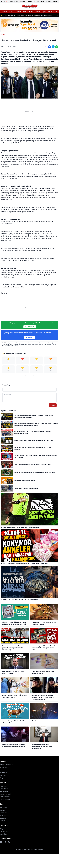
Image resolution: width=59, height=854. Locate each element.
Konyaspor (3, 807)
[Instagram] (9, 842)
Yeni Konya (3, 772)
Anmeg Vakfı (4, 767)
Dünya (57, 12)
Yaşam (50, 12)
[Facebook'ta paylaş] (49, 46)
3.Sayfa (37, 12)
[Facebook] (1, 842)
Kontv (2, 770)
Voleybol (2, 820)
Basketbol (3, 818)
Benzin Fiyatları (5, 799)
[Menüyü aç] (2, 6)
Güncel (11, 12)
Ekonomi (18, 12)
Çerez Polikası (4, 831)
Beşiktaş (2, 810)
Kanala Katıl (29, 327)
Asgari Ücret (4, 786)
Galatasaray (3, 813)
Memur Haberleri (5, 794)
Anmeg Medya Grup (6, 765)
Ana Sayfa (4, 12)
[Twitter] (6, 842)
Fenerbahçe (3, 815)
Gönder (53, 405)
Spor (24, 12)
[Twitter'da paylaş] (53, 46)
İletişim (2, 829)
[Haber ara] (57, 15)
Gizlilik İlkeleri (4, 834)
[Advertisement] (29, 111)
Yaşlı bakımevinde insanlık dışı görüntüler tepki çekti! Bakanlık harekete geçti (26, 15)
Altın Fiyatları (4, 791)
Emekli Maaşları (5, 796)
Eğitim (44, 12)
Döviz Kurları (4, 789)
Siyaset (31, 12)
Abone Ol (29, 337)
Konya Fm (3, 775)
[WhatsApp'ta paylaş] (56, 46)
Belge (1, 778)
